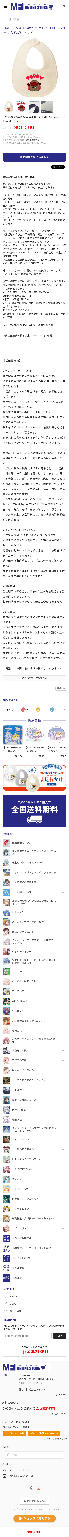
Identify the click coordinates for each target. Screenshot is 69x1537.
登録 (60, 1335)
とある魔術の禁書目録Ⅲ (26, 882)
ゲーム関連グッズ (21, 892)
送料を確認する (32, 140)
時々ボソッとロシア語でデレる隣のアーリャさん (34, 942)
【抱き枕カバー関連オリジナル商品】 (33, 1248)
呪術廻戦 (17, 1090)
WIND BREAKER (20, 1001)
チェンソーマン (20, 1139)
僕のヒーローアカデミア (25, 1198)
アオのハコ (18, 991)
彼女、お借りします (23, 931)
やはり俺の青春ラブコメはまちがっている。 (34, 853)
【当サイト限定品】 (23, 1238)
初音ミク (17, 1179)
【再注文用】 (19, 1278)
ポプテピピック (20, 1208)
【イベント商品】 (21, 1258)
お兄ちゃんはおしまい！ (25, 981)
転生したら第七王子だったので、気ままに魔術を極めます (34, 961)
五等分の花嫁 (19, 1060)
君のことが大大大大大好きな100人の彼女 (33, 1040)
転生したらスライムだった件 (28, 862)
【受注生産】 (19, 1268)
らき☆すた (18, 912)
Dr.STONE (17, 971)
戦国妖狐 (17, 1119)
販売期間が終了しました (34, 156)
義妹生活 (17, 1030)
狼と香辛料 (18, 1011)
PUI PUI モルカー (21, 1189)
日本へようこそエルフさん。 (28, 1159)
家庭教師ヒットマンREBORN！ (29, 1020)
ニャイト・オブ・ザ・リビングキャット (34, 872)
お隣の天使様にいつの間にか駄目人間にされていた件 (34, 902)
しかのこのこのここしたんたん (29, 1080)
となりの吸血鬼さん (23, 1149)
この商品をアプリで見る (34, 678)
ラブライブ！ (19, 1228)
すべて (10, 709)
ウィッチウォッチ (21, 951)
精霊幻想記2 (19, 1109)
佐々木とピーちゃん (23, 1070)
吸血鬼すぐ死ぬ (20, 1050)
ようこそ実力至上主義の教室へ (29, 922)
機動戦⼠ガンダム (21, 842)
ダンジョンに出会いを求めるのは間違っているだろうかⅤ (34, 1129)
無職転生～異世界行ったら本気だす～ (33, 1218)
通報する (61, 688)
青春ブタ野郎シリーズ (24, 1100)
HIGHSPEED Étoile (22, 1169)
